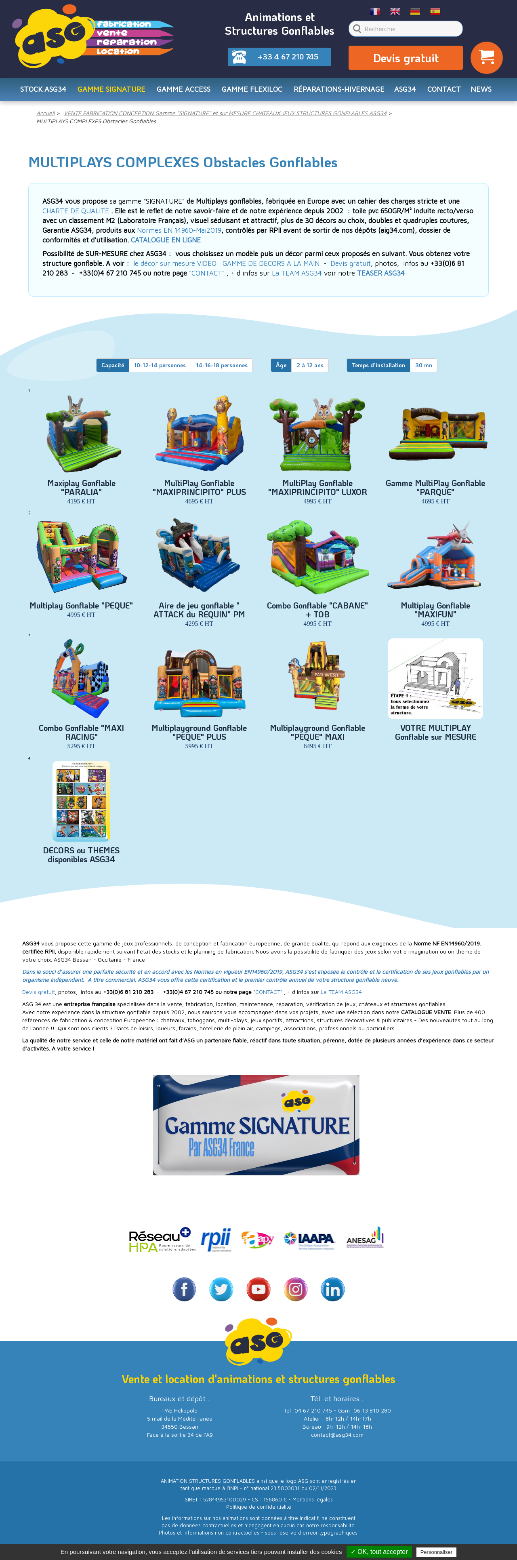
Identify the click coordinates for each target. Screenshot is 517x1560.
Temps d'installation (378, 368)
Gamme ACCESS (183, 91)
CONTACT (444, 91)
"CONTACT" (207, 276)
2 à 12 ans (310, 368)
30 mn (423, 368)
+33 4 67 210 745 (288, 56)
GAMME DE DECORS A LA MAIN (271, 267)
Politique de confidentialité (258, 1510)
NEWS (481, 91)
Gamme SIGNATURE (111, 91)
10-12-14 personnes (160, 368)
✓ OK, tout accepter (379, 1551)
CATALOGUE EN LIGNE (166, 243)
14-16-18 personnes (222, 368)
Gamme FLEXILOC (252, 91)
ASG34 (405, 91)
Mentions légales (312, 1503)
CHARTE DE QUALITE (75, 214)
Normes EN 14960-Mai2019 (179, 233)
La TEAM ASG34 (297, 276)
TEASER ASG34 (381, 276)
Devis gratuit (406, 59)
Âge (281, 368)
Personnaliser (436, 1552)
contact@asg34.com (337, 1437)
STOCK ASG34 (43, 91)
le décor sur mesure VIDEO (174, 267)
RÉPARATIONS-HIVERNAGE (339, 91)
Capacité (112, 368)
